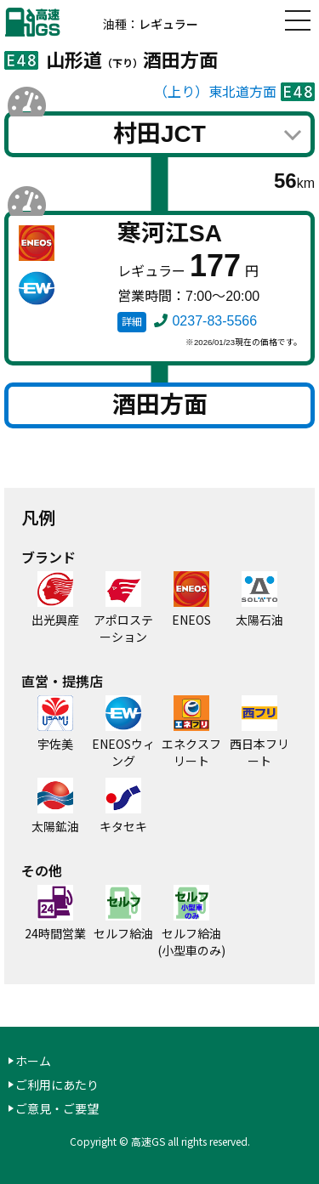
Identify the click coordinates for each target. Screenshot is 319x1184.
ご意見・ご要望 (57, 1108)
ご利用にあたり (57, 1084)
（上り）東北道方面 (215, 92)
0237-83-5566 (214, 321)
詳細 (132, 322)
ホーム (33, 1060)
